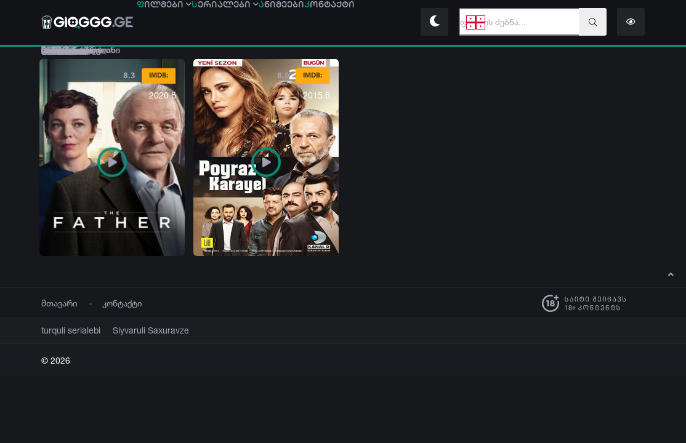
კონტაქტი (122, 303)
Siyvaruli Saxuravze (136, 330)
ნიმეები (318, 22)
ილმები (171, 22)
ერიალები (247, 22)
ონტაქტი (381, 22)
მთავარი (59, 303)
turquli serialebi (66, 330)
